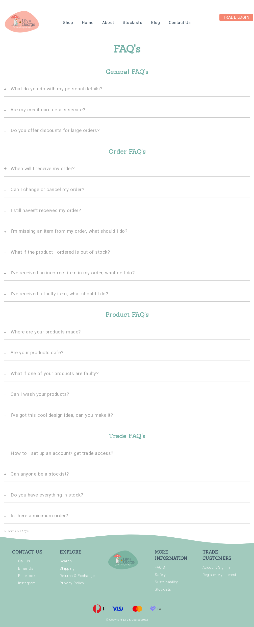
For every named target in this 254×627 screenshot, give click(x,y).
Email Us (25, 568)
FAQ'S (160, 567)
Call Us (24, 561)
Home (88, 22)
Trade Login (236, 17)
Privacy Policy (72, 583)
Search (66, 561)
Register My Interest (219, 575)
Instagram (27, 583)
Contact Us (180, 22)
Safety (160, 575)
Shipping (67, 568)
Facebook (26, 576)
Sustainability (166, 582)
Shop (68, 22)
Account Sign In (216, 567)
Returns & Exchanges (78, 576)
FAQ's (24, 531)
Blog (155, 22)
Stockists (132, 22)
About (108, 22)
